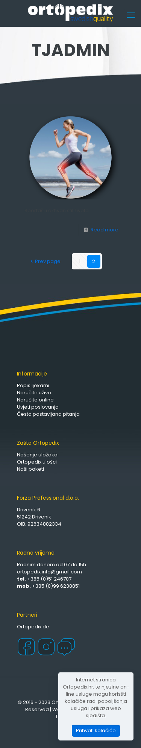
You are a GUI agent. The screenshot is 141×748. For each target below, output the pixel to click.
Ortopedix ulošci (37, 461)
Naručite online (35, 399)
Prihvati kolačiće (96, 730)
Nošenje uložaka (37, 454)
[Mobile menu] (130, 15)
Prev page (44, 261)
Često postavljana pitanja (48, 414)
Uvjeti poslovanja (38, 406)
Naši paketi (30, 469)
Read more (104, 229)
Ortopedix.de (33, 626)
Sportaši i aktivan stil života (56, 210)
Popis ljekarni (33, 385)
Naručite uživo (34, 392)
